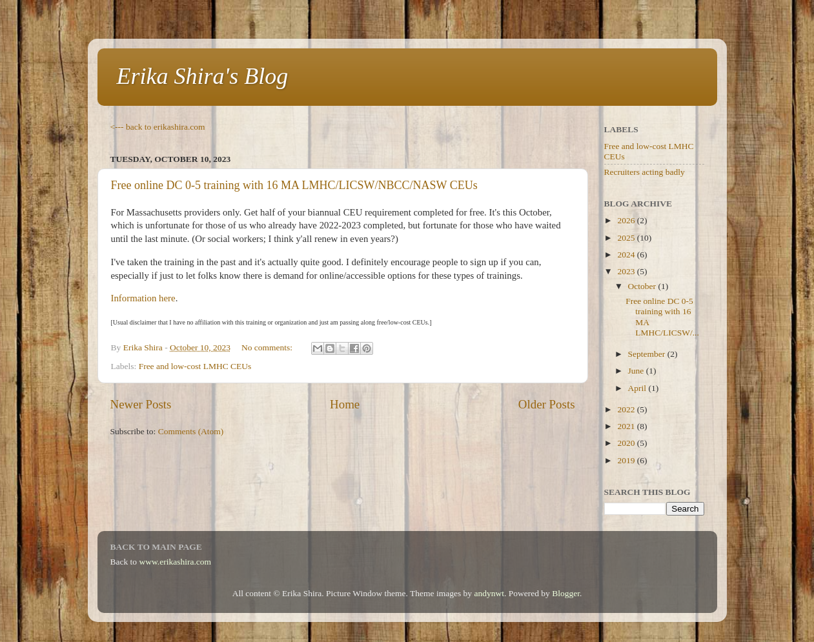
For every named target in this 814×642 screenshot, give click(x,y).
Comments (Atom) (191, 431)
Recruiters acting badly (644, 172)
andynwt (489, 593)
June (637, 371)
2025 (626, 238)
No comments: (268, 347)
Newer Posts (141, 404)
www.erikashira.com (175, 562)
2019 (626, 460)
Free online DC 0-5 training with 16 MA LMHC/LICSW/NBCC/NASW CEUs (294, 185)
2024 (626, 254)
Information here (143, 298)
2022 (626, 409)
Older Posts (546, 404)
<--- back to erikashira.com (157, 127)
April (638, 388)
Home (345, 404)
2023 (626, 271)
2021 (626, 426)
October (643, 286)
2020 (626, 443)
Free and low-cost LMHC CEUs (195, 366)
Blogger (566, 593)
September (647, 354)
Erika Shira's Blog (203, 76)
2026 (626, 220)
